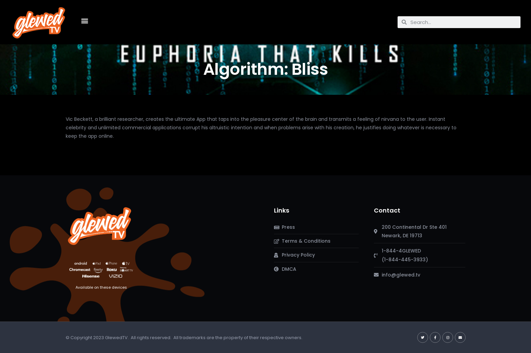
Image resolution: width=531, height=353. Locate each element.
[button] (84, 20)
